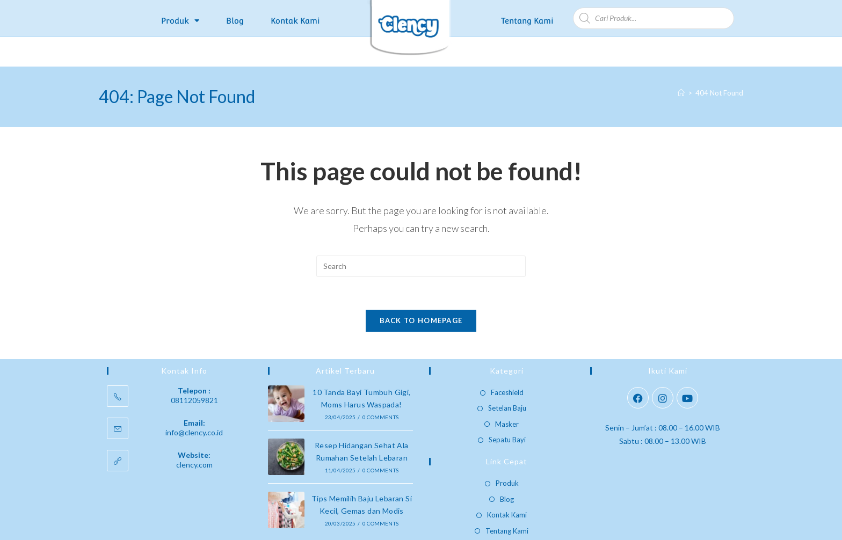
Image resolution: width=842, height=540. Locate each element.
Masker (507, 393)
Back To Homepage (421, 290)
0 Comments (380, 387)
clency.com (194, 434)
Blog (235, 20)
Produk (180, 20)
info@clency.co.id (194, 402)
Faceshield (507, 362)
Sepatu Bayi (507, 409)
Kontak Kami (295, 20)
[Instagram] (662, 367)
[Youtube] (687, 367)
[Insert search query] (421, 236)
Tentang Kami (527, 20)
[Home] (681, 63)
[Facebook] (638, 367)
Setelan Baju (507, 378)
